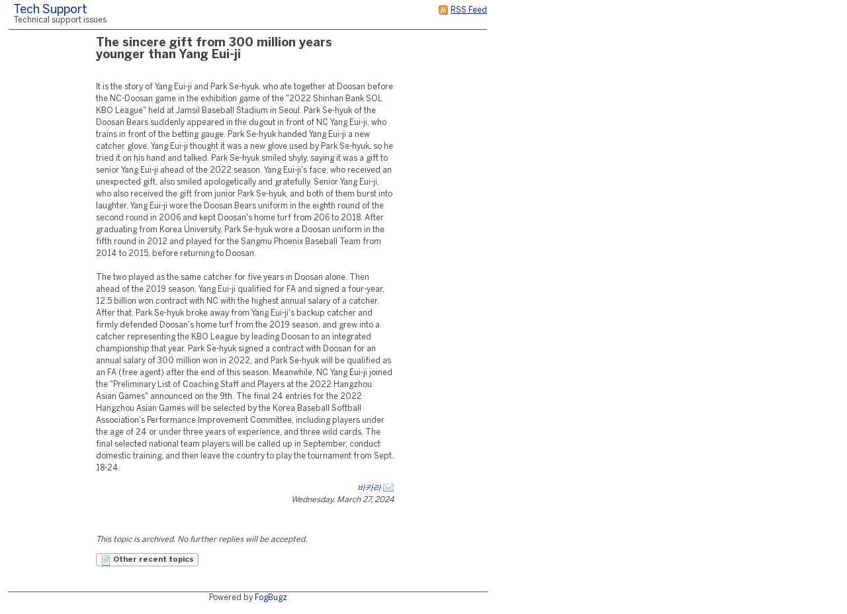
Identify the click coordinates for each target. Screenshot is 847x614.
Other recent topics (147, 560)
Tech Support (50, 10)
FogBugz (271, 597)
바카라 (369, 488)
